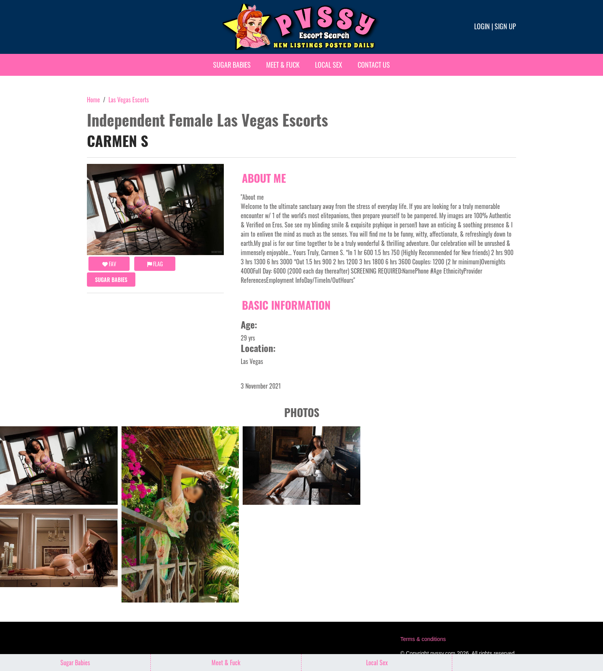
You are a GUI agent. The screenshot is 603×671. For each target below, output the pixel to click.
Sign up (505, 26)
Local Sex (328, 65)
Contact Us (374, 65)
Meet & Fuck (283, 65)
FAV (109, 264)
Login (482, 26)
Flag (155, 264)
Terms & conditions (423, 639)
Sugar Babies (232, 65)
